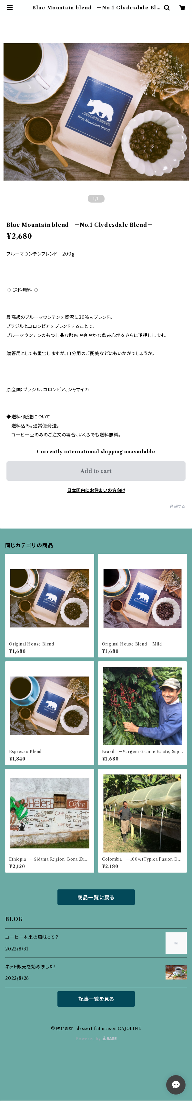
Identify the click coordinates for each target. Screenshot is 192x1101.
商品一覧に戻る (96, 897)
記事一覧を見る (96, 999)
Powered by (96, 1038)
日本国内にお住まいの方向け (96, 490)
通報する (178, 506)
